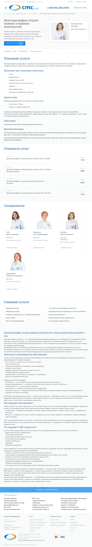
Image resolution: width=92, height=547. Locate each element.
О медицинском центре (36, 519)
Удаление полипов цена (69, 503)
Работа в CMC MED (35, 528)
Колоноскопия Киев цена (12, 509)
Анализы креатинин (10, 500)
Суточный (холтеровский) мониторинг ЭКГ (62, 308)
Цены (15, 51)
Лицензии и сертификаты (37, 525)
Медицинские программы (57, 525)
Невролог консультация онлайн (42, 505)
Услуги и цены (54, 519)
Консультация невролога (57, 314)
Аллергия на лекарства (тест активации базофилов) (23, 314)
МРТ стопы (36, 498)
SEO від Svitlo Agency (82, 514)
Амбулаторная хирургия (77, 525)
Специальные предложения (58, 522)
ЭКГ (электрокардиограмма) (15, 321)
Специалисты (23, 51)
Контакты (40, 2)
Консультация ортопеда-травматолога (61, 318)
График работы (31, 2)
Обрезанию (36, 503)
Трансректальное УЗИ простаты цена (73, 509)
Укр (69, 1)
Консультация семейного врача (59, 321)
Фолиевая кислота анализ (69, 500)
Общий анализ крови (12, 311)
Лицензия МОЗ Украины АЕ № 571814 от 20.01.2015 (31, 540)
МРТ (71, 519)
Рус (72, 1)
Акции (23, 2)
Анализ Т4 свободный (68, 505)
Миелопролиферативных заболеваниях (74, 498)
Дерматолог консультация (69, 507)
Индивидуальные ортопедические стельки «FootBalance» (67, 311)
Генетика (73, 528)
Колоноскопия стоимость (40, 509)
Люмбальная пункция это (40, 507)
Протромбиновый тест (11, 505)
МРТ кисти (7, 507)
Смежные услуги (36, 51)
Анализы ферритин (10, 498)
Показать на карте (9, 529)
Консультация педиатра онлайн (14, 503)
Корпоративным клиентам (12, 2)
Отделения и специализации (37, 522)
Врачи (72, 530)
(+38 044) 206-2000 (58, 7)
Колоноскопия (10, 318)
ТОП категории (10, 495)
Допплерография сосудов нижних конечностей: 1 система (28, 159)
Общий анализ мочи (12, 308)
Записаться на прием (80, 7)
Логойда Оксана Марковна (77, 25)
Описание (7, 51)
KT (73, 519)
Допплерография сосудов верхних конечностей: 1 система (28, 193)
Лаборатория (74, 522)
